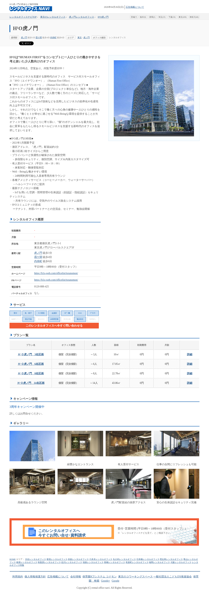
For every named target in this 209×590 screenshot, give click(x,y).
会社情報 (75, 576)
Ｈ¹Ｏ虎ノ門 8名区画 (31, 373)
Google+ (105, 580)
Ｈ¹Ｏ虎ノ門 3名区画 (31, 354)
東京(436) (183, 17)
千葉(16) (172, 17)
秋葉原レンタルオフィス (49, 562)
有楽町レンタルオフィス (137, 562)
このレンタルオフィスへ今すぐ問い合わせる (54, 325)
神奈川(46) (194, 17)
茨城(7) (134, 17)
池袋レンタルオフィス (93, 562)
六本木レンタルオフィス (100, 559)
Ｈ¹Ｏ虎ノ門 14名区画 (30, 383)
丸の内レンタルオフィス (124, 559)
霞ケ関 (39, 37)
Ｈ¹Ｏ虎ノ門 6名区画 (31, 364)
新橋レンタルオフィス (114, 562)
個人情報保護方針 (35, 576)
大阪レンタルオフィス (180, 562)
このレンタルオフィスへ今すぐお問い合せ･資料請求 (62, 533)
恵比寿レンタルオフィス (171, 559)
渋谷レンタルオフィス (35, 559)
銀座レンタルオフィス (26, 562)
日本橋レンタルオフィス (147, 559)
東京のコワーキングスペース (135, 576)
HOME (13, 559)
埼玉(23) (161, 17)
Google (115, 580)
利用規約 (17, 576)
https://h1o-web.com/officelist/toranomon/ (56, 273)
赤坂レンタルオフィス (78, 559)
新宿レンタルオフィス (57, 559)
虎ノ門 (24, 37)
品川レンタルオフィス (71, 562)
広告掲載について (135, 7)
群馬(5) (152, 17)
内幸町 (53, 37)
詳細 (189, 354)
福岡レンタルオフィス (159, 562)
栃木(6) (143, 17)
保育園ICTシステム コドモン (99, 576)
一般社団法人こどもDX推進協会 (172, 576)
